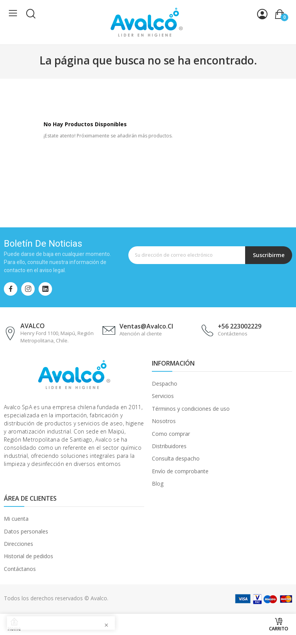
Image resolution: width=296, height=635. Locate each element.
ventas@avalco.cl (146, 326)
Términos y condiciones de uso (191, 408)
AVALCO (32, 326)
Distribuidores (169, 446)
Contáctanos (20, 568)
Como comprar (171, 433)
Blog (157, 483)
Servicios (163, 396)
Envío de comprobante (180, 471)
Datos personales (26, 531)
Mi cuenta (16, 518)
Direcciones (18, 543)
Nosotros (164, 421)
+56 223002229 (239, 326)
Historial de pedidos (28, 556)
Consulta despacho (176, 458)
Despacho (164, 383)
